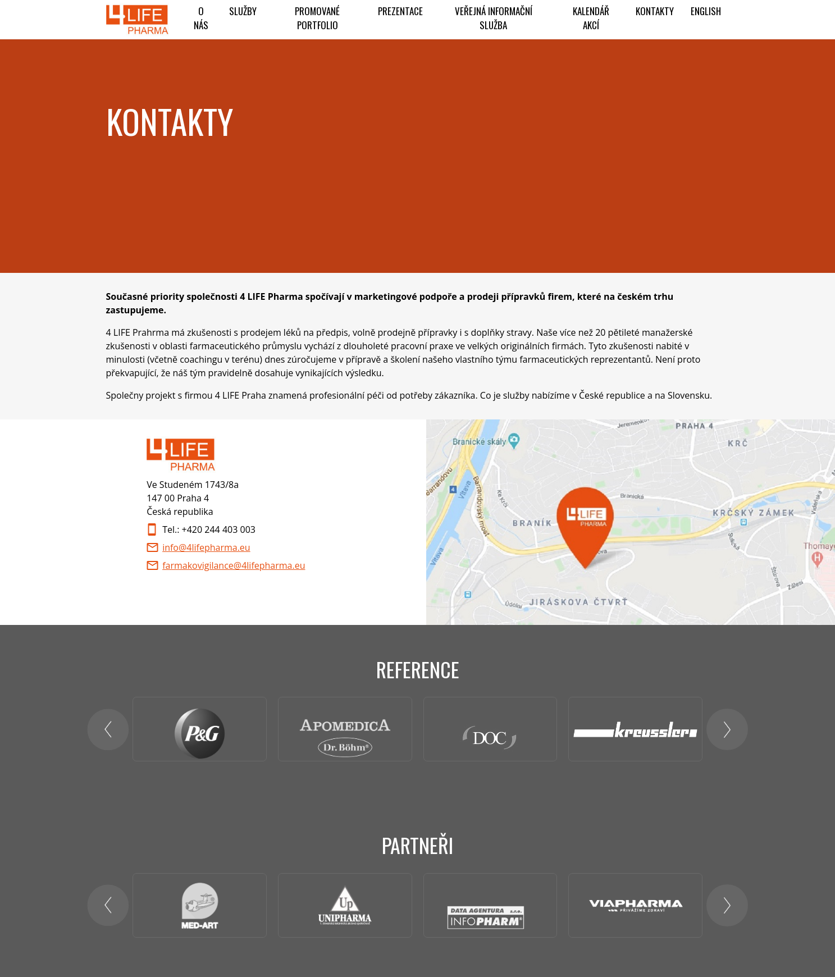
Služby (243, 11)
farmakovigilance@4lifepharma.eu (233, 565)
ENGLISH (706, 11)
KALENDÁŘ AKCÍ (591, 18)
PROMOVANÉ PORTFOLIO (317, 18)
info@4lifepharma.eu (206, 547)
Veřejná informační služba (493, 18)
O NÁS (201, 18)
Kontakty (655, 11)
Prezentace (400, 11)
